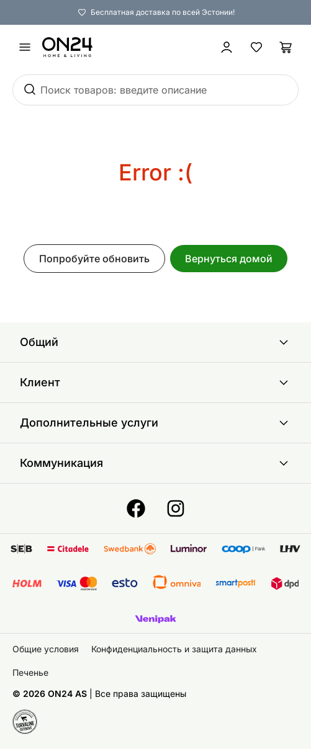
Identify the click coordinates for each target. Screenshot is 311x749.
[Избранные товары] (256, 47)
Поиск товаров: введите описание (123, 90)
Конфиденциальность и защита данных (174, 649)
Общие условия (45, 649)
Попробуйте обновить (94, 258)
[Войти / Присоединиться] (226, 47)
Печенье (30, 672)
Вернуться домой (229, 258)
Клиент (155, 382)
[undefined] (24, 47)
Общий (155, 342)
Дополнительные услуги (155, 422)
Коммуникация (155, 463)
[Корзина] (286, 47)
